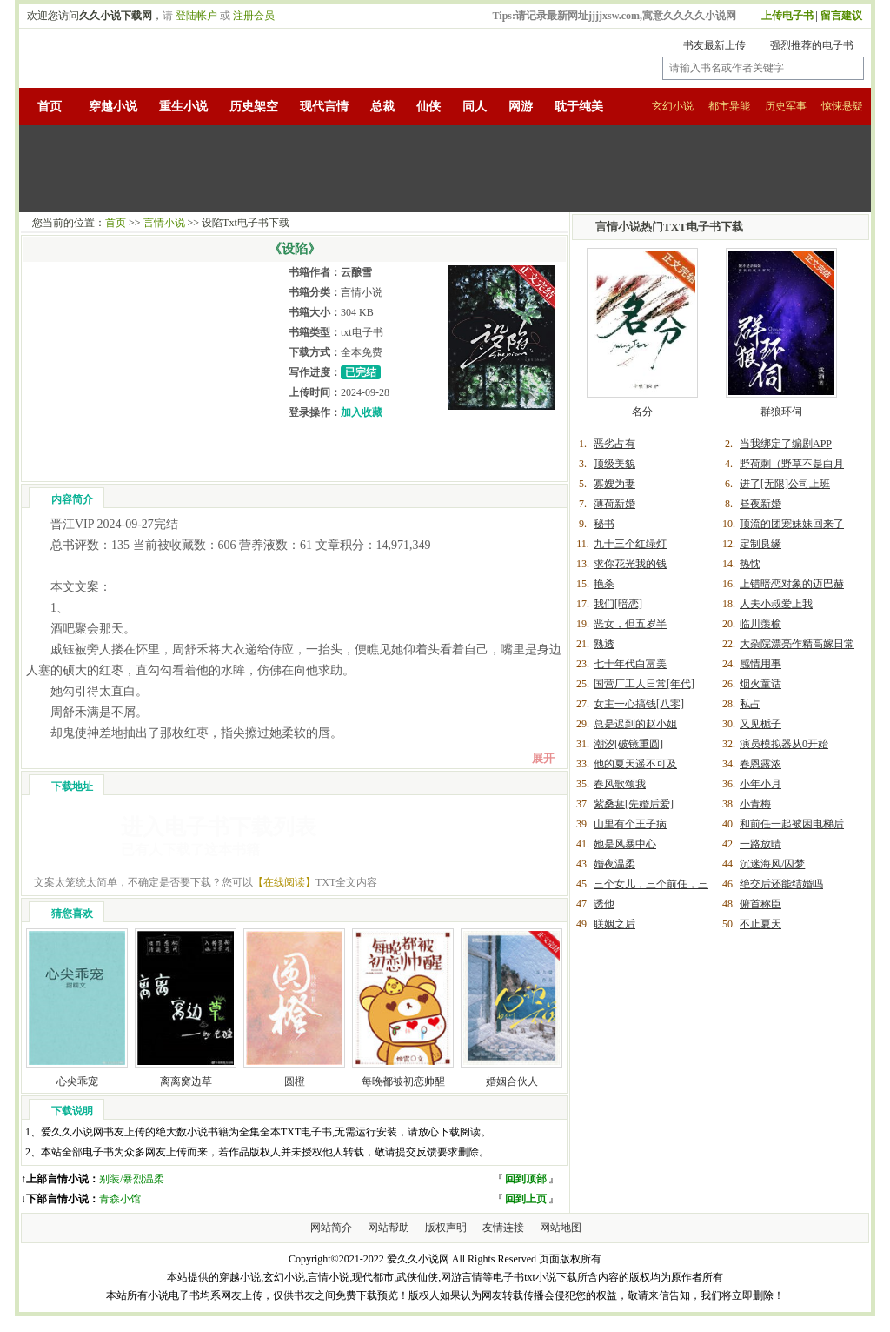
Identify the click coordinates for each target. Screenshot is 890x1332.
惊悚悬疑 (842, 106)
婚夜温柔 (614, 864)
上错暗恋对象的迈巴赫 (792, 584)
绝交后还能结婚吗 (781, 884)
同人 (474, 106)
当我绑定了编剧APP (786, 444)
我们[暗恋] (618, 604)
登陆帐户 (196, 16)
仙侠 (428, 106)
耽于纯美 (579, 106)
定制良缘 (760, 544)
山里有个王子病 (630, 824)
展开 (543, 758)
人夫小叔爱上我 (776, 604)
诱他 (604, 904)
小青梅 (755, 804)
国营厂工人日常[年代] (644, 684)
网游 (520, 106)
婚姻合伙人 (512, 1081)
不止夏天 (760, 924)
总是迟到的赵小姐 (635, 724)
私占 (750, 704)
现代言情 (324, 106)
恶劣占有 (614, 444)
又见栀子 (760, 724)
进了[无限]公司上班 (785, 484)
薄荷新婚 (614, 504)
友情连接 (503, 1228)
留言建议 (841, 16)
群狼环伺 (781, 411)
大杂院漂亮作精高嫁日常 (797, 644)
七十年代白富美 (630, 664)
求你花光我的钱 (630, 564)
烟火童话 (760, 684)
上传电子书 (787, 16)
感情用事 (760, 664)
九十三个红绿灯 (630, 544)
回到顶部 (526, 1179)
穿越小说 (113, 106)
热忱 (750, 564)
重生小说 (183, 106)
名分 (642, 411)
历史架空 (253, 106)
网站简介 (331, 1228)
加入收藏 (361, 412)
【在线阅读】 (284, 882)
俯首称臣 (760, 904)
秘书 (604, 524)
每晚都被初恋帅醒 (403, 1081)
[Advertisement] (445, 169)
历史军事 (786, 106)
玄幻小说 (673, 106)
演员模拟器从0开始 (784, 744)
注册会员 (254, 16)
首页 (49, 106)
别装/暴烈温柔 (131, 1179)
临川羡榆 (760, 624)
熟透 (604, 644)
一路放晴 (760, 844)
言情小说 (164, 223)
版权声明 (446, 1228)
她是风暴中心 (625, 844)
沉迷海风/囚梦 (772, 864)
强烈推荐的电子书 (811, 45)
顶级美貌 (614, 464)
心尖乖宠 (77, 1081)
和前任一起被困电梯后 (792, 824)
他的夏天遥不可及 (635, 764)
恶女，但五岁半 (630, 624)
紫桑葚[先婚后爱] (634, 804)
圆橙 (294, 1081)
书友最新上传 (714, 45)
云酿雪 (356, 272)
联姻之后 (614, 924)
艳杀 (604, 584)
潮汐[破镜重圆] (628, 744)
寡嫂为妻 (614, 484)
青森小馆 (120, 1199)
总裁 (382, 106)
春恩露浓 (760, 764)
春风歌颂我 (620, 784)
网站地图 (560, 1228)
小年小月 (760, 784)
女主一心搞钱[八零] (639, 704)
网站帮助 (388, 1228)
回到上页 (526, 1199)
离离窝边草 (186, 1081)
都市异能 (729, 106)
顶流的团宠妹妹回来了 (792, 524)
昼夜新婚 (760, 504)
